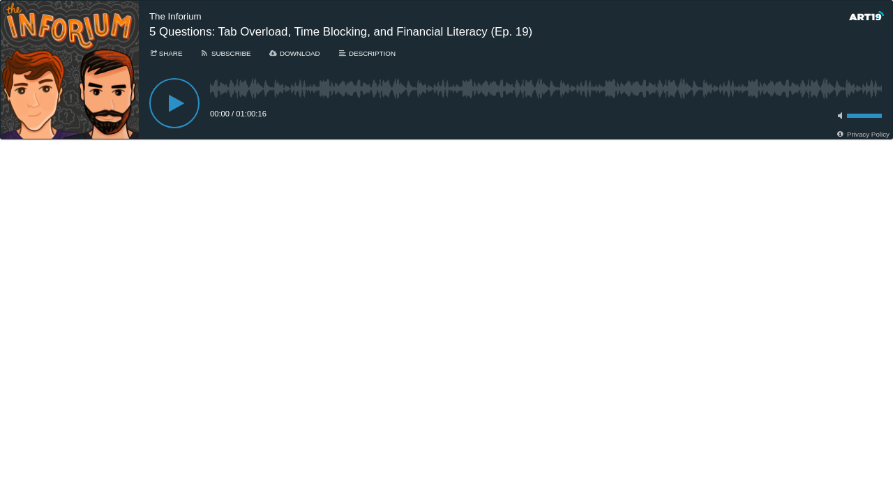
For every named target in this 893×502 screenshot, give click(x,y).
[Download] (294, 53)
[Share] (166, 53)
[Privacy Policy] (862, 134)
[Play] (174, 103)
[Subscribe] (225, 53)
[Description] (366, 53)
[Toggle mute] (838, 115)
